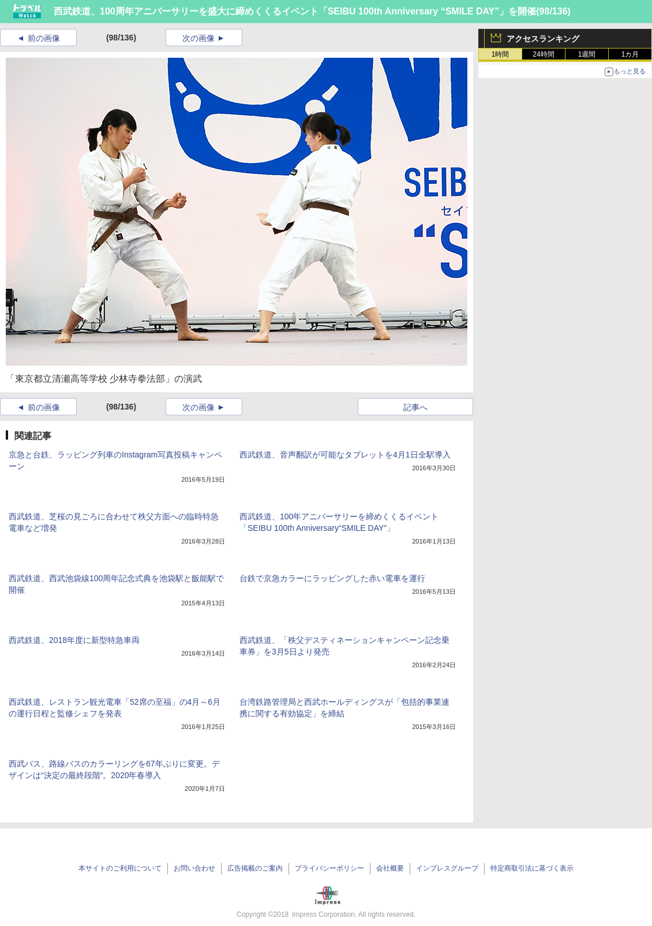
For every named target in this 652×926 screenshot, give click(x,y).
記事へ (415, 407)
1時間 (500, 54)
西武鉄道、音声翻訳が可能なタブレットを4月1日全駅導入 (345, 454)
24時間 (543, 54)
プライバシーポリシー (329, 868)
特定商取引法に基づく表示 (532, 868)
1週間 (587, 54)
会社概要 (390, 868)
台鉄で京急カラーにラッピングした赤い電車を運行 (332, 578)
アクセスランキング (543, 38)
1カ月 (630, 54)
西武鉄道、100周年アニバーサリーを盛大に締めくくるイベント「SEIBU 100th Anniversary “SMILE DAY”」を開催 (295, 11)
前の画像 (44, 38)
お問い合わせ (194, 868)
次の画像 (198, 38)
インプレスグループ (447, 868)
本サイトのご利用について (120, 868)
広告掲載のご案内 (255, 868)
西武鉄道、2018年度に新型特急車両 (74, 640)
